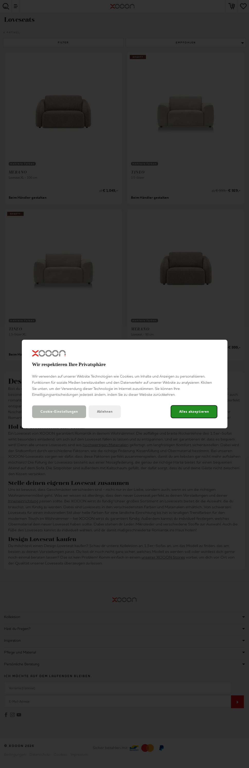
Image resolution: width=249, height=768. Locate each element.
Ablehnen (105, 411)
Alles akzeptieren (194, 411)
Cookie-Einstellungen (59, 411)
